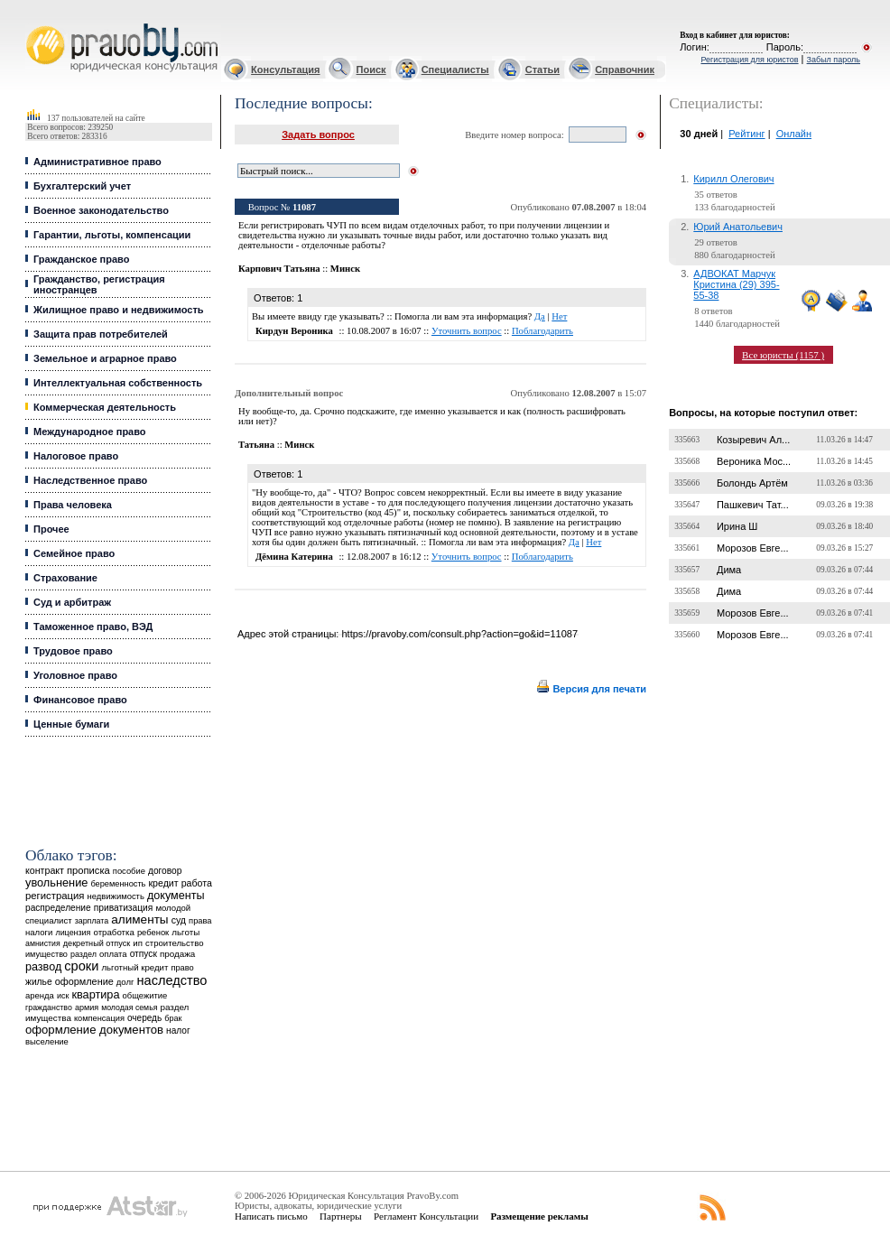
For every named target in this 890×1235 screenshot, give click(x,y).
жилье (38, 982)
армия (86, 1007)
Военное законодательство (101, 210)
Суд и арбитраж (72, 602)
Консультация (285, 69)
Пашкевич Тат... (753, 504)
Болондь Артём (752, 483)
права (200, 920)
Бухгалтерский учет (82, 186)
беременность (117, 883)
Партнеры (341, 1216)
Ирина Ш (737, 526)
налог (178, 1030)
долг (125, 982)
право (182, 967)
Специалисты (455, 69)
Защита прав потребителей (100, 334)
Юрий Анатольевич (738, 226)
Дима (729, 569)
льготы (185, 932)
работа (196, 883)
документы (176, 895)
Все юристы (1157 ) (783, 354)
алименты (139, 919)
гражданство (48, 1007)
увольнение (56, 882)
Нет (559, 316)
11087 (304, 207)
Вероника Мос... (754, 461)
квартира (95, 994)
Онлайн (793, 133)
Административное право (97, 161)
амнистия (42, 943)
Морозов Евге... (753, 548)
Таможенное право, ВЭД (93, 626)
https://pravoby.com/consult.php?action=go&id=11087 (459, 633)
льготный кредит (134, 967)
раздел (83, 954)
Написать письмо (271, 1216)
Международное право (89, 431)
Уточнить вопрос (466, 331)
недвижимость (116, 896)
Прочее (51, 529)
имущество (46, 954)
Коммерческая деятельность (104, 407)
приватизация (123, 908)
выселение (47, 1041)
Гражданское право (81, 259)
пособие (129, 871)
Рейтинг (746, 133)
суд (179, 920)
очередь (144, 1018)
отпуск (143, 954)
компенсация (99, 1018)
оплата (113, 954)
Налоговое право (75, 455)
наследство (172, 980)
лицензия (72, 932)
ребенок (153, 932)
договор (165, 871)
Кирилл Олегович (733, 178)
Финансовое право (80, 699)
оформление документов (94, 1029)
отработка (113, 932)
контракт (44, 870)
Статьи (542, 69)
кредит (163, 883)
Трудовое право (73, 650)
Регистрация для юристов (749, 59)
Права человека (72, 504)
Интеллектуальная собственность (117, 382)
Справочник (624, 69)
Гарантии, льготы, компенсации (111, 234)
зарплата (92, 920)
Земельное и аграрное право (105, 358)
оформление (84, 981)
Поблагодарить (542, 331)
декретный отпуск (97, 943)
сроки (81, 966)
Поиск (371, 69)
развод (43, 967)
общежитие (145, 995)
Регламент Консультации (426, 1216)
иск (63, 995)
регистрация (54, 895)
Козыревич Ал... (753, 439)
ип (138, 943)
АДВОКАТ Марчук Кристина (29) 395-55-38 (736, 284)
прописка (88, 870)
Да (539, 316)
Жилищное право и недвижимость (118, 309)
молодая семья (129, 1007)
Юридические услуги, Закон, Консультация (34, 23)
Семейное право (74, 553)
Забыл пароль (833, 59)
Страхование (65, 577)
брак (172, 1018)
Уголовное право (75, 675)
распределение (58, 908)
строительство (174, 943)
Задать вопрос (318, 134)
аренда (39, 995)
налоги (38, 932)
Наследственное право (90, 480)
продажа (177, 954)
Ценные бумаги (71, 724)
